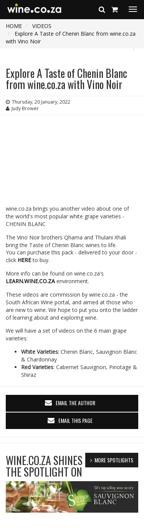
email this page (75, 420)
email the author (75, 403)
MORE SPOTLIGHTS (113, 460)
